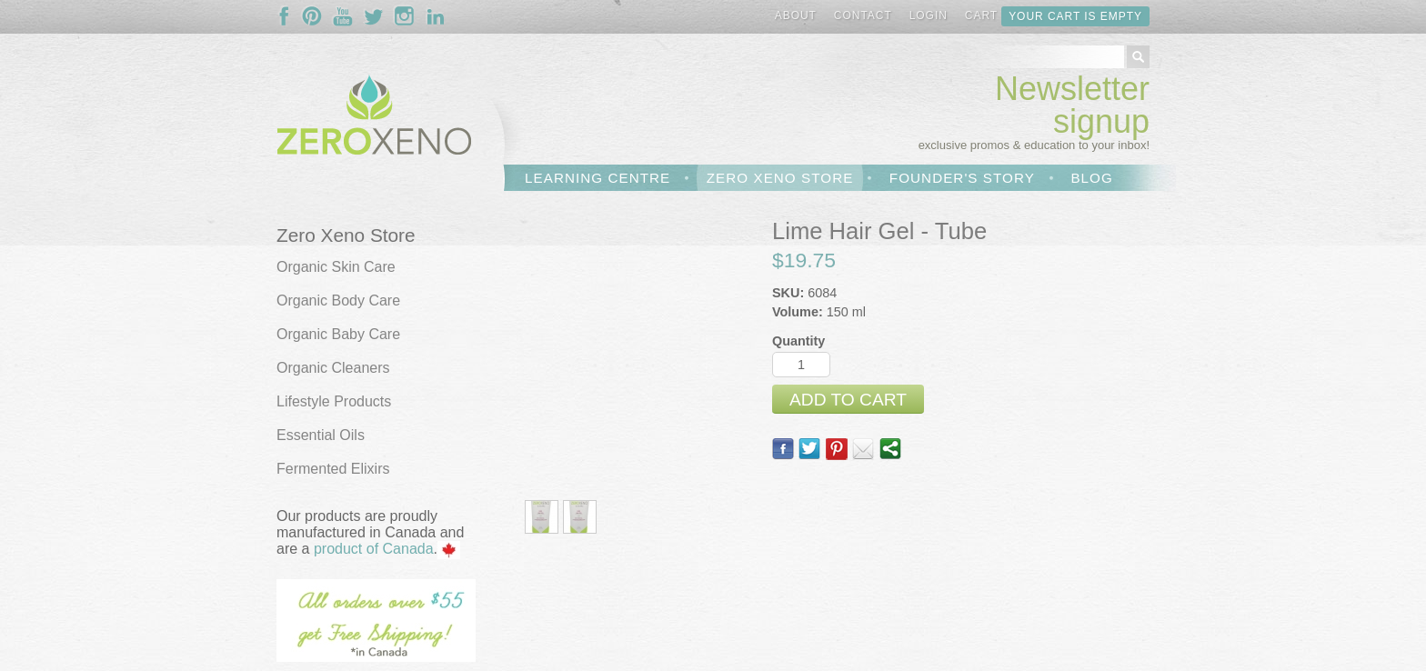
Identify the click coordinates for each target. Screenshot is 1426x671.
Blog (1091, 177)
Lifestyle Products (333, 401)
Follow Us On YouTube (343, 16)
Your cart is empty (1075, 16)
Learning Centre (597, 177)
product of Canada (374, 548)
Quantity (798, 341)
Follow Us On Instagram (405, 16)
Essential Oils (320, 435)
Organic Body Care (338, 300)
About (796, 15)
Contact (863, 15)
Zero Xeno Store (780, 177)
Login (928, 15)
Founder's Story (962, 177)
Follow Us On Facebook (288, 16)
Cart (981, 15)
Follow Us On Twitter (374, 16)
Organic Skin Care (336, 267)
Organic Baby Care (338, 334)
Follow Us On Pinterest (312, 16)
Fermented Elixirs (332, 468)
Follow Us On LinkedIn (435, 16)
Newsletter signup (1072, 105)
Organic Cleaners (333, 368)
